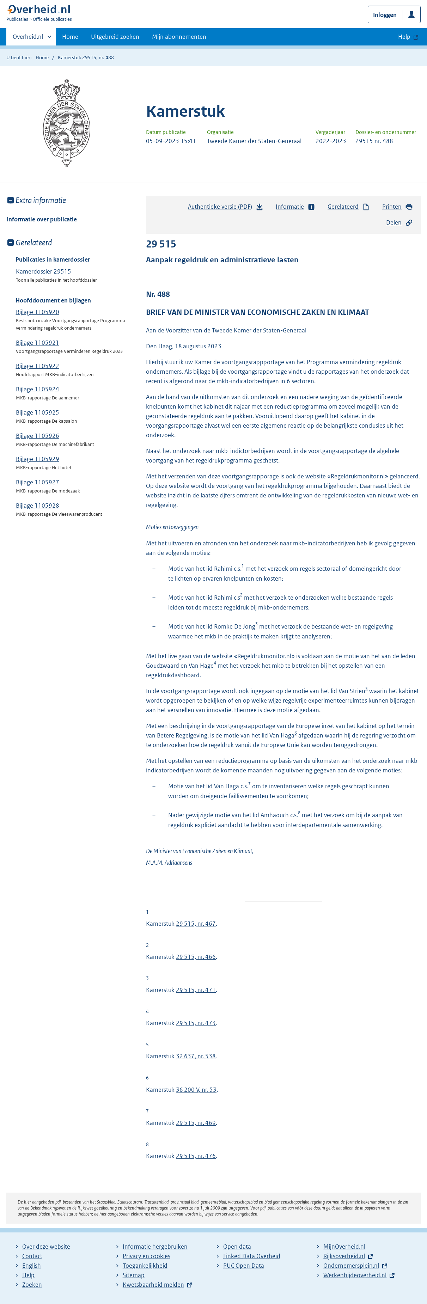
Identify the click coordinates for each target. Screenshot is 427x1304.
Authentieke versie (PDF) (225, 208)
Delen (399, 223)
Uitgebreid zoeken (115, 37)
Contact (32, 1256)
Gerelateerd (349, 207)
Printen (397, 207)
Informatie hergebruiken (155, 1246)
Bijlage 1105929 (37, 459)
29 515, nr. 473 (196, 1023)
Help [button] (404, 37)
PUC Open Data (243, 1265)
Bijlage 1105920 (37, 312)
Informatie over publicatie (42, 219)
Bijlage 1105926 (37, 436)
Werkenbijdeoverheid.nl (354, 1275)
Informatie (295, 207)
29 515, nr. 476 (196, 1156)
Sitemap (134, 1275)
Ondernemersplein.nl (351, 1265)
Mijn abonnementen (179, 37)
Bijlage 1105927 (37, 482)
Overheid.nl (28, 38)
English (31, 1265)
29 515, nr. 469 (196, 1123)
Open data (237, 1246)
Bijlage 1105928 (37, 505)
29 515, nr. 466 (196, 957)
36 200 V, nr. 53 (196, 1090)
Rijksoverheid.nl (344, 1256)
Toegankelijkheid (145, 1265)
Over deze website (46, 1246)
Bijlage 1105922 (37, 366)
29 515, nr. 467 (196, 924)
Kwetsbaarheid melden (153, 1284)
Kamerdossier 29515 (43, 271)
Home (70, 37)
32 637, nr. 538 (196, 1056)
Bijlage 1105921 (37, 343)
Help (28, 1275)
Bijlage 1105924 (37, 389)
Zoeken (32, 1284)
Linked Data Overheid (251, 1256)
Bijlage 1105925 (37, 412)
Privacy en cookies (146, 1256)
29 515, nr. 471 (196, 990)
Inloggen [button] (385, 15)
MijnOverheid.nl (344, 1246)
